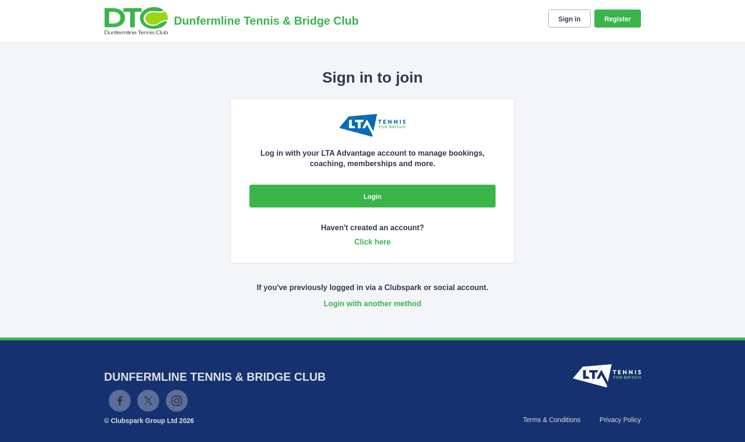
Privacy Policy (620, 419)
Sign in (569, 19)
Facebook (120, 401)
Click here (372, 242)
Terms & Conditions (551, 419)
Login (372, 196)
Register (617, 19)
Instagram (177, 401)
